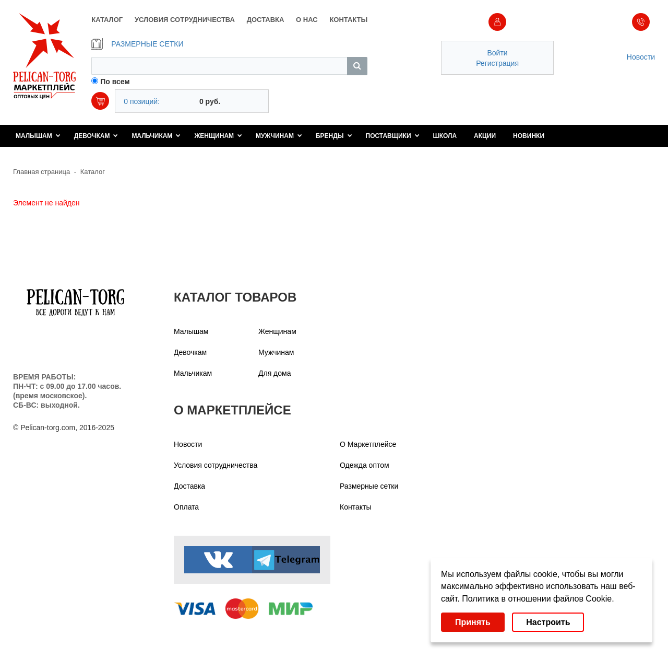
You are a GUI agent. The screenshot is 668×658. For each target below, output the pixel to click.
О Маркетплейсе (368, 444)
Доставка (189, 486)
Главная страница (41, 172)
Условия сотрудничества (215, 465)
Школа (445, 136)
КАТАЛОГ (107, 20)
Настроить (548, 622)
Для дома (274, 373)
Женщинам (218, 136)
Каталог (92, 172)
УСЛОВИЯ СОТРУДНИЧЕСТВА (185, 20)
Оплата (186, 507)
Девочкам (96, 136)
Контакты (355, 507)
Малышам (38, 136)
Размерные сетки (369, 486)
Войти (497, 53)
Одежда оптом (364, 465)
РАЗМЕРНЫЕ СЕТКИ (137, 44)
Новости (641, 57)
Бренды (334, 136)
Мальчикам (156, 136)
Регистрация (497, 63)
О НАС (307, 20)
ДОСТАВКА (265, 20)
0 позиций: (142, 101)
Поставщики (393, 136)
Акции (485, 136)
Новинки (528, 136)
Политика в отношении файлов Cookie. (538, 598)
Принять (473, 622)
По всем (115, 81)
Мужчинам (279, 136)
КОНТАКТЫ (348, 20)
